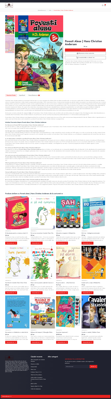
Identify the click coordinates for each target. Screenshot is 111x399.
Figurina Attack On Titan (36, 386)
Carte (50, 10)
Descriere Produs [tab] (11, 95)
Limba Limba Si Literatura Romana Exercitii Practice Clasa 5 (38, 379)
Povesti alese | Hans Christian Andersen (63, 10)
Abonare (93, 366)
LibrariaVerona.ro (42, 10)
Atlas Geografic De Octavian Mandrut (38, 360)
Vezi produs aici (85, 50)
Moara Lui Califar (35, 364)
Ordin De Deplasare (36, 389)
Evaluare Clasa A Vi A (36, 372)
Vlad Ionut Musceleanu (36, 375)
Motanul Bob (34, 367)
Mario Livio (33, 369)
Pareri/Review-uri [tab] (34, 95)
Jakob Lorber (34, 383)
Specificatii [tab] (22, 95)
